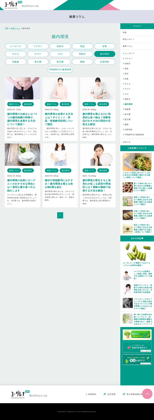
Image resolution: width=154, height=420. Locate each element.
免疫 (82, 46)
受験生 (82, 54)
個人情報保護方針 (135, 394)
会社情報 (111, 394)
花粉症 (60, 46)
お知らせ (127, 142)
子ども (15, 54)
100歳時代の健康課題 (60, 69)
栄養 (104, 46)
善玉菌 (37, 61)
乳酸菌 (15, 61)
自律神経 (104, 61)
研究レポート (129, 39)
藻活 (127, 74)
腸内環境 (104, 54)
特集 (125, 32)
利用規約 (92, 394)
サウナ (37, 54)
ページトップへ (147, 394)
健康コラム (128, 46)
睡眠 (82, 61)
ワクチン (37, 46)
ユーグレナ (16, 46)
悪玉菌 (60, 61)
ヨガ (60, 54)
